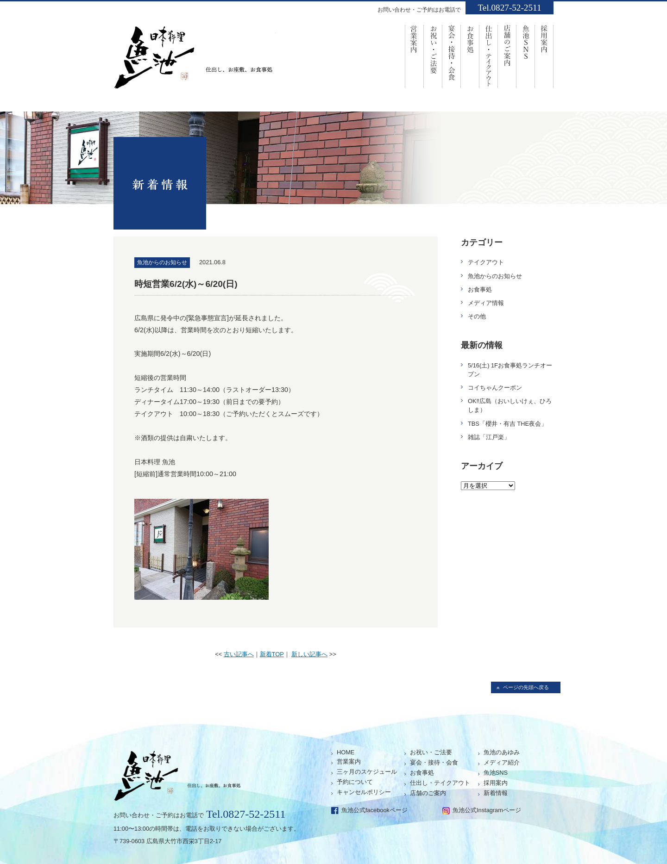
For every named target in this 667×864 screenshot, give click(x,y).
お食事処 (470, 56)
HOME (345, 752)
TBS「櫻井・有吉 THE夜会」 (507, 423)
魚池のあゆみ (502, 752)
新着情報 (496, 792)
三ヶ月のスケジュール (367, 771)
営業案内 (414, 56)
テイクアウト (486, 262)
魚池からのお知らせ (162, 262)
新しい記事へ (309, 654)
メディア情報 (486, 302)
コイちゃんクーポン (495, 387)
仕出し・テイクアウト (440, 782)
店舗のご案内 (507, 56)
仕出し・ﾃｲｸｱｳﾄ (488, 56)
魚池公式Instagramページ (487, 810)
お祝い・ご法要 (433, 56)
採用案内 (544, 56)
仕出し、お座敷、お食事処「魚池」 (194, 61)
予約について (355, 781)
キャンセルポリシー (364, 792)
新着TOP (272, 654)
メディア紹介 (502, 762)
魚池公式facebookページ (374, 810)
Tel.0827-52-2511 (509, 7)
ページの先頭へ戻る (526, 687)
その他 (477, 316)
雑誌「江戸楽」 (489, 437)
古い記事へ (239, 654)
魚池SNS (525, 56)
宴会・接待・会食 (451, 56)
